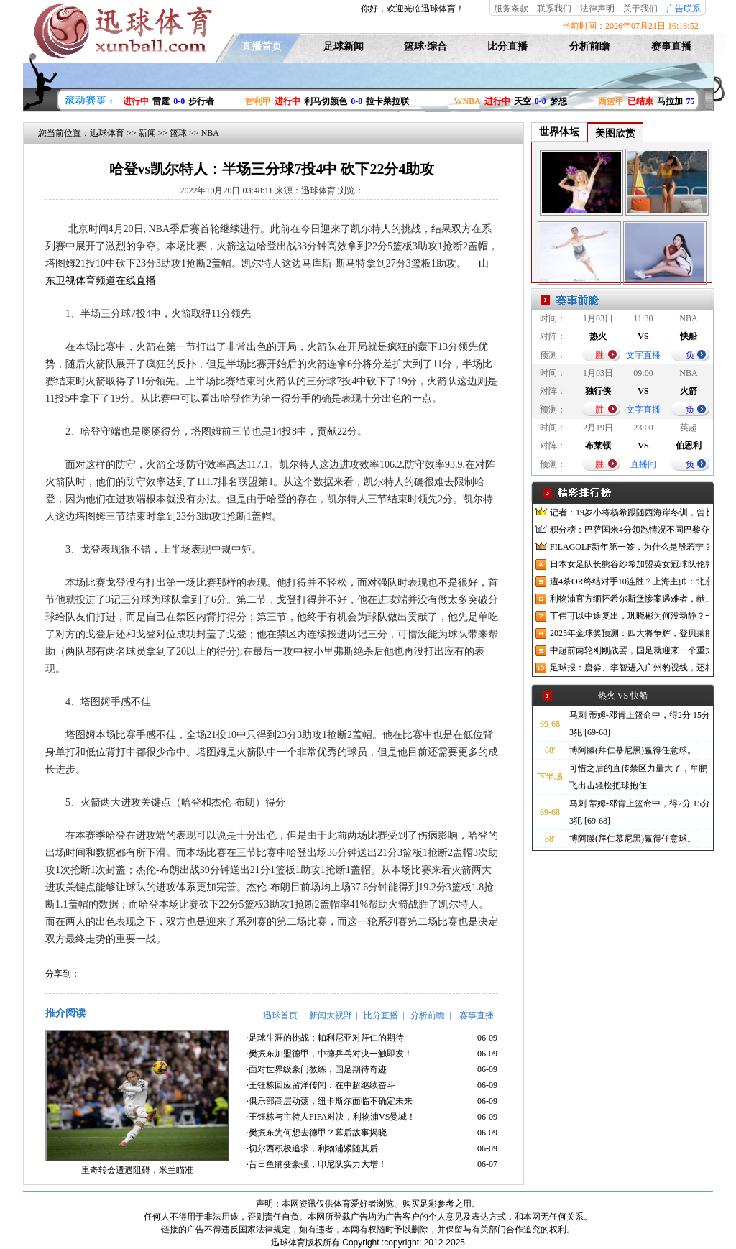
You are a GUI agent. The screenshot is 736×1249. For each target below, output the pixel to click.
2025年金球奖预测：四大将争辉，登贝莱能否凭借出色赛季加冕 (629, 633)
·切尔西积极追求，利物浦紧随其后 (312, 1148)
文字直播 (643, 355)
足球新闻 (343, 46)
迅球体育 (107, 133)
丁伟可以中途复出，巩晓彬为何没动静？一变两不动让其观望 (629, 616)
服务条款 (511, 9)
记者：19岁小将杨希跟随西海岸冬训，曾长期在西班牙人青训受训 (629, 512)
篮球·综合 (425, 46)
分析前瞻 (589, 46)
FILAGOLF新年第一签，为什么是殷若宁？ (629, 547)
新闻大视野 (330, 1015)
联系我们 (554, 9)
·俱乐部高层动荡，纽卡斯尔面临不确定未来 (330, 1101)
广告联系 (683, 9)
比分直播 (507, 46)
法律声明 (597, 9)
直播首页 (262, 46)
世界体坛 (559, 131)
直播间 (643, 464)
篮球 (178, 133)
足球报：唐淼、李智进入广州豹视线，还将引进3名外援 (629, 668)
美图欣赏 (615, 133)
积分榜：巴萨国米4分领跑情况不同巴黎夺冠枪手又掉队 (629, 530)
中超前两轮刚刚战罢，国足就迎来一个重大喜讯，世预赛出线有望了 (629, 650)
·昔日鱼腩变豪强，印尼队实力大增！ (317, 1164)
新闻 (147, 133)
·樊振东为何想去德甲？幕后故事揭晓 (317, 1133)
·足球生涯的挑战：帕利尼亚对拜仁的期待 (325, 1038)
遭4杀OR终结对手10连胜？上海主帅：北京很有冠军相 (629, 581)
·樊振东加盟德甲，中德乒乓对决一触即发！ (330, 1053)
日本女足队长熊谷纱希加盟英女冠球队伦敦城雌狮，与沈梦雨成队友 (629, 564)
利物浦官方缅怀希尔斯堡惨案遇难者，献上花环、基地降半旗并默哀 (629, 599)
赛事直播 (671, 46)
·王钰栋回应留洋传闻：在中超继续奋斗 (321, 1085)
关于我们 (640, 9)
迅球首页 (280, 1015)
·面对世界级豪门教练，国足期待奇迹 (317, 1069)
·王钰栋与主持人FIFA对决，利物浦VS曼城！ (331, 1117)
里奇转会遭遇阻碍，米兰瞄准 (137, 1170)
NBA (210, 133)
